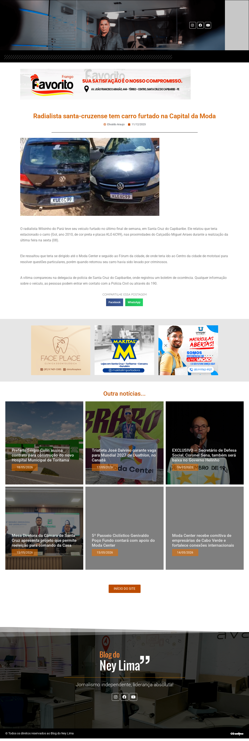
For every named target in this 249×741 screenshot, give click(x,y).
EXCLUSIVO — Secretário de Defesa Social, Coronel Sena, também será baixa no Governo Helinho (204, 454)
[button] (114, 302)
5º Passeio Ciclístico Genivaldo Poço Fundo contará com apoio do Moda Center (123, 540)
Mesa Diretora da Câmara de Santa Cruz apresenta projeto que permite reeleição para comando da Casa (44, 540)
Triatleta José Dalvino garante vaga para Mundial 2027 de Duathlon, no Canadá (124, 454)
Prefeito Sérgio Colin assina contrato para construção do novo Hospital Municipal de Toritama (43, 454)
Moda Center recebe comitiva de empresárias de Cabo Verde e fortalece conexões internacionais (203, 540)
